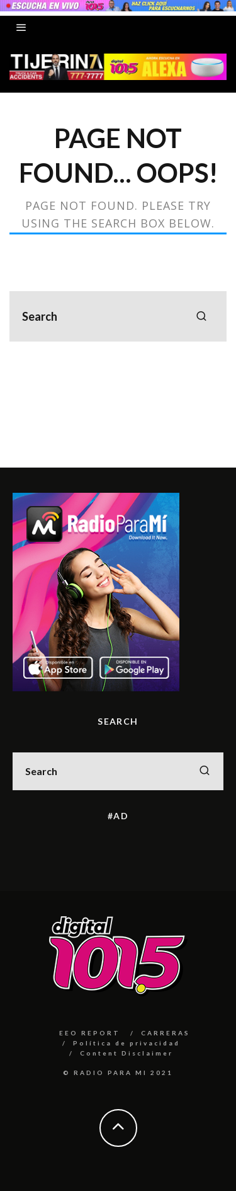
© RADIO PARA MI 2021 (118, 1072)
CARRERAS (165, 1033)
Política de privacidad (126, 1043)
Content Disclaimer (126, 1053)
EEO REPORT (89, 1033)
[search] (201, 316)
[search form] (118, 316)
